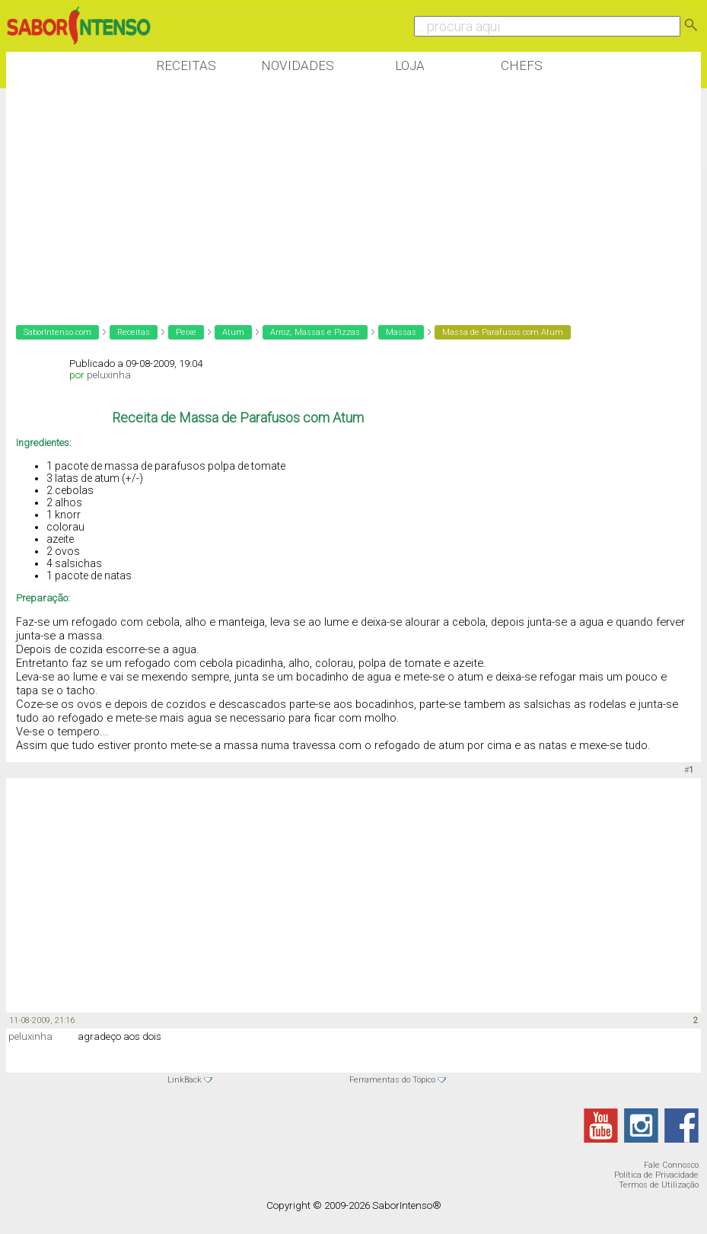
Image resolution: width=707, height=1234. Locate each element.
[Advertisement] (283, 197)
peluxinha (109, 375)
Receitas (186, 65)
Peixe (186, 332)
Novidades (297, 65)
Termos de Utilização (659, 1185)
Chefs (522, 65)
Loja (410, 65)
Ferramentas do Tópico (392, 1080)
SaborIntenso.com (57, 332)
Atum (233, 332)
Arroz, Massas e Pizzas (315, 332)
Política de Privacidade (656, 1175)
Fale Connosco (671, 1165)
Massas (401, 332)
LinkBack (184, 1080)
